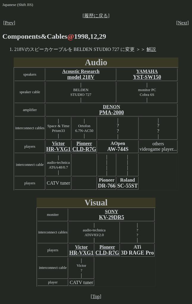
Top (96, 296)
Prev (9, 22)
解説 (151, 49)
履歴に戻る (96, 15)
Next (182, 22)
